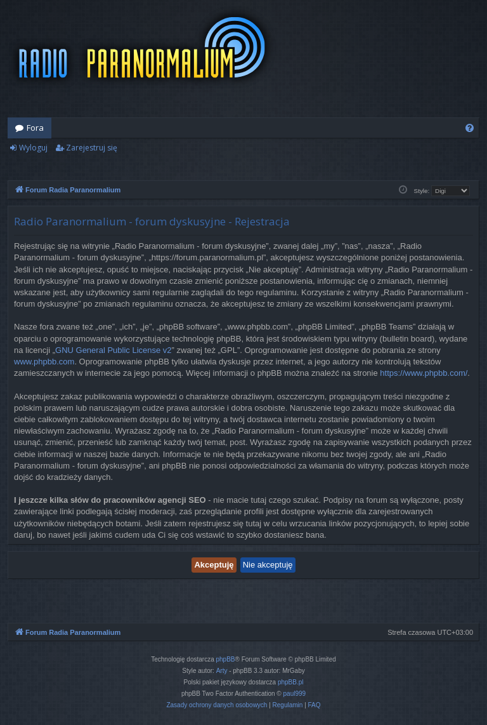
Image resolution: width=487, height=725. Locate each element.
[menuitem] (469, 127)
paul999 (294, 693)
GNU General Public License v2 (113, 350)
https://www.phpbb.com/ (423, 373)
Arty (222, 670)
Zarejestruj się (91, 147)
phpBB (225, 659)
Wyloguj (33, 147)
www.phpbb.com (44, 361)
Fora (35, 127)
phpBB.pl (291, 682)
